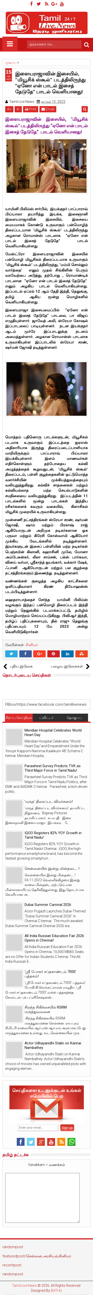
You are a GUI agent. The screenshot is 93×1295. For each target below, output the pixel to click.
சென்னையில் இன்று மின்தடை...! (52, 868)
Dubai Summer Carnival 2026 (48, 904)
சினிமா (32, 645)
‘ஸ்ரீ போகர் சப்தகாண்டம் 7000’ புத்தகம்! (50, 973)
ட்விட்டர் (46, 718)
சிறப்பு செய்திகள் (18, 718)
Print (30, 109)
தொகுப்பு (74, 718)
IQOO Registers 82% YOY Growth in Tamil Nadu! (53, 835)
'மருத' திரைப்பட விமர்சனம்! (49, 801)
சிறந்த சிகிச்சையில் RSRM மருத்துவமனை (46, 1009)
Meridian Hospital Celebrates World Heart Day (53, 732)
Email (47, 109)
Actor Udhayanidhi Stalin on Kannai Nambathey (53, 1045)
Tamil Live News (24, 1286)
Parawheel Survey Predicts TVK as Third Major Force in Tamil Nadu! (53, 768)
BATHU (56, 1291)
